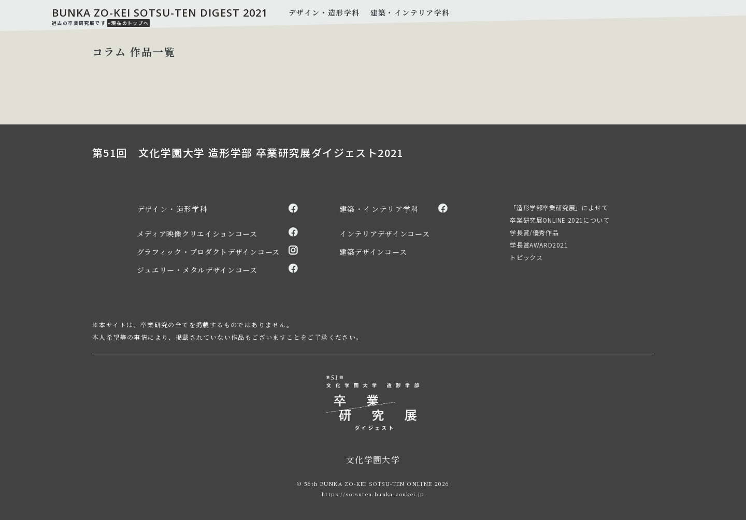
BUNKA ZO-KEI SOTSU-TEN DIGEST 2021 (160, 13)
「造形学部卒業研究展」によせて (559, 207)
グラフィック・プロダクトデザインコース (208, 252)
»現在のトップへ (128, 23)
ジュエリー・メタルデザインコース (197, 270)
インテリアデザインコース (384, 233)
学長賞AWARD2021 (539, 244)
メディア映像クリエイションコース (197, 233)
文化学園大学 (373, 460)
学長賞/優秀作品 (534, 232)
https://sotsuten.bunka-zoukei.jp (373, 494)
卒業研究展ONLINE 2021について (559, 219)
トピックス (526, 257)
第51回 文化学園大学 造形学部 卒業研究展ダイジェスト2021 (248, 153)
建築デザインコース (373, 252)
